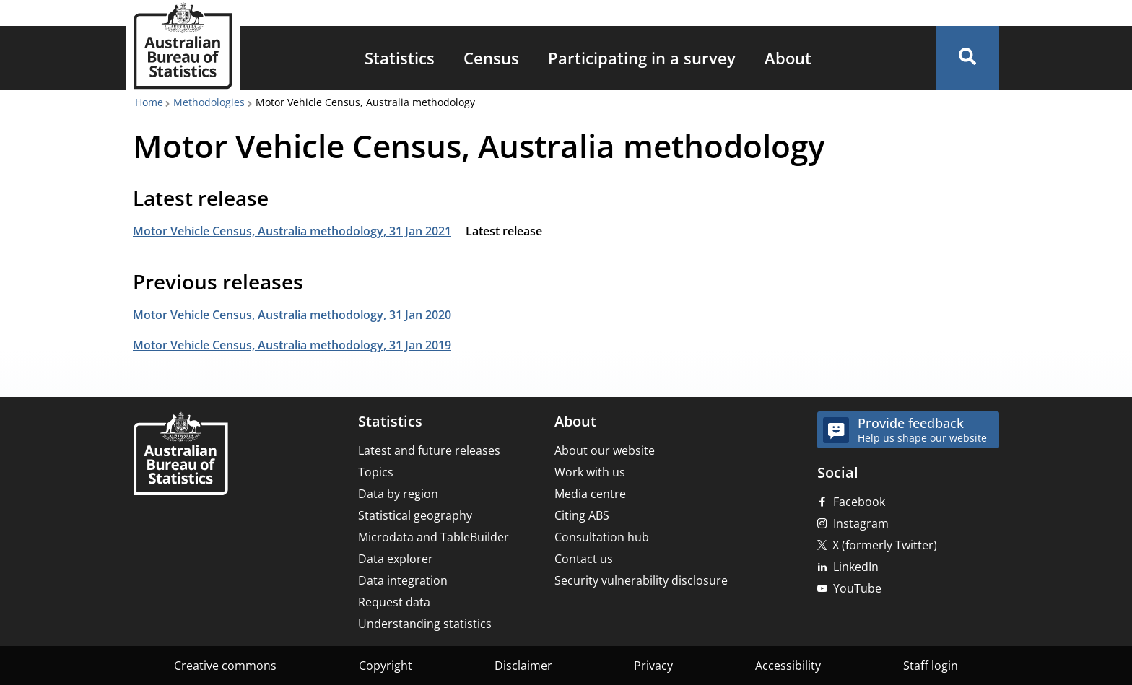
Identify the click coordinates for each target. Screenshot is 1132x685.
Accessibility (788, 665)
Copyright (385, 665)
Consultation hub (601, 537)
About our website (604, 450)
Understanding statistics (425, 624)
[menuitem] (399, 57)
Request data (394, 602)
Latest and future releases (429, 450)
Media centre (590, 494)
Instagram (861, 523)
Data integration (403, 580)
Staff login (930, 665)
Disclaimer (523, 665)
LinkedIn (856, 567)
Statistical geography (415, 515)
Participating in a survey (642, 58)
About (788, 58)
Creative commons (225, 665)
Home (149, 102)
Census (491, 58)
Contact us (583, 559)
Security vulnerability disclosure (641, 580)
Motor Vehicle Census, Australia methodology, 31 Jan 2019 (292, 345)
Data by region (398, 494)
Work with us (589, 472)
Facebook (859, 502)
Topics (375, 472)
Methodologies (209, 102)
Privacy (653, 665)
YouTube (857, 588)
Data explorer (395, 559)
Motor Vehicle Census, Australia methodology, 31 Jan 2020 (292, 315)
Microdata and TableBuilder (433, 537)
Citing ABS (581, 515)
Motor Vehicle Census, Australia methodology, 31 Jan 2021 (292, 231)
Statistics (400, 58)
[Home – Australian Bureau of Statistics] (180, 455)
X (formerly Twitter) (884, 545)
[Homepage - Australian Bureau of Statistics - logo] (183, 46)
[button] (967, 58)
